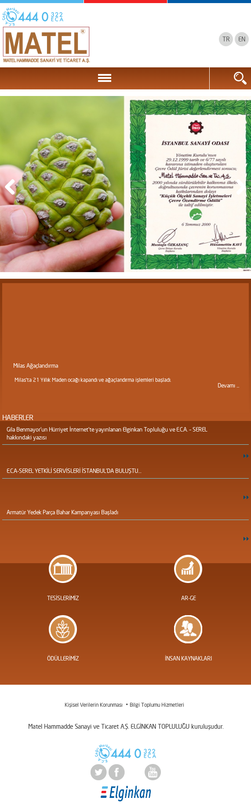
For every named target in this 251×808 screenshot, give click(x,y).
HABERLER (17, 417)
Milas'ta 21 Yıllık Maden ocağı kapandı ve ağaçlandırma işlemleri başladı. (93, 379)
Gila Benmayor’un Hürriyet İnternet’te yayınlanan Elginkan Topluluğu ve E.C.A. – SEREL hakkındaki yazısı (107, 433)
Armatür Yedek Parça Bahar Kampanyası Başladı (62, 512)
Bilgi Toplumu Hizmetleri (157, 704)
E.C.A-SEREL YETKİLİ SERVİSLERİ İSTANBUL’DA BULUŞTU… (74, 470)
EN (241, 39)
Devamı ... (228, 385)
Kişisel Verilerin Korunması (93, 704)
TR (225, 39)
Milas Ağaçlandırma (35, 365)
